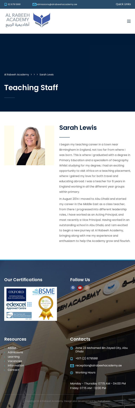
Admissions (15, 352)
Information (16, 365)
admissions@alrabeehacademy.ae (56, 4)
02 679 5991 (14, 4)
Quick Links (123, 4)
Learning (14, 357)
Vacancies (15, 361)
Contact (13, 370)
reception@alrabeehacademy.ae (98, 365)
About (12, 348)
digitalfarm (103, 401)
